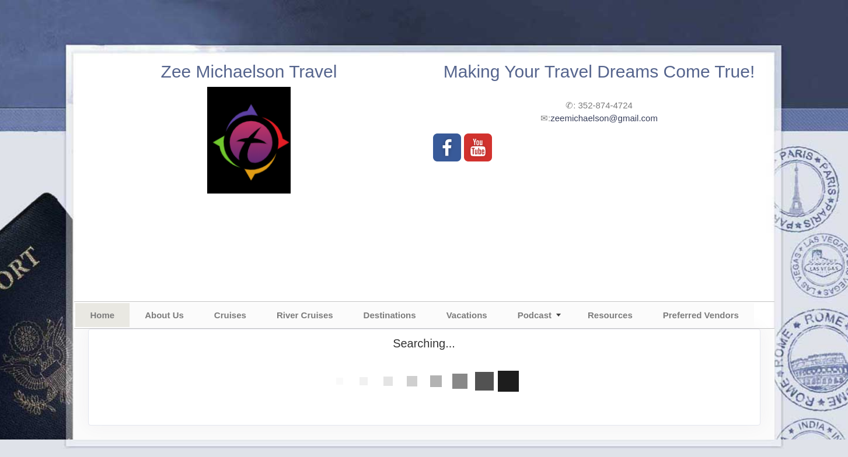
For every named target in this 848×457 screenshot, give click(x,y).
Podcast (535, 315)
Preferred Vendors (701, 315)
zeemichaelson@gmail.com (604, 118)
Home (102, 315)
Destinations (390, 315)
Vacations (466, 315)
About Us (164, 315)
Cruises (230, 315)
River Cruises (305, 315)
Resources (610, 315)
